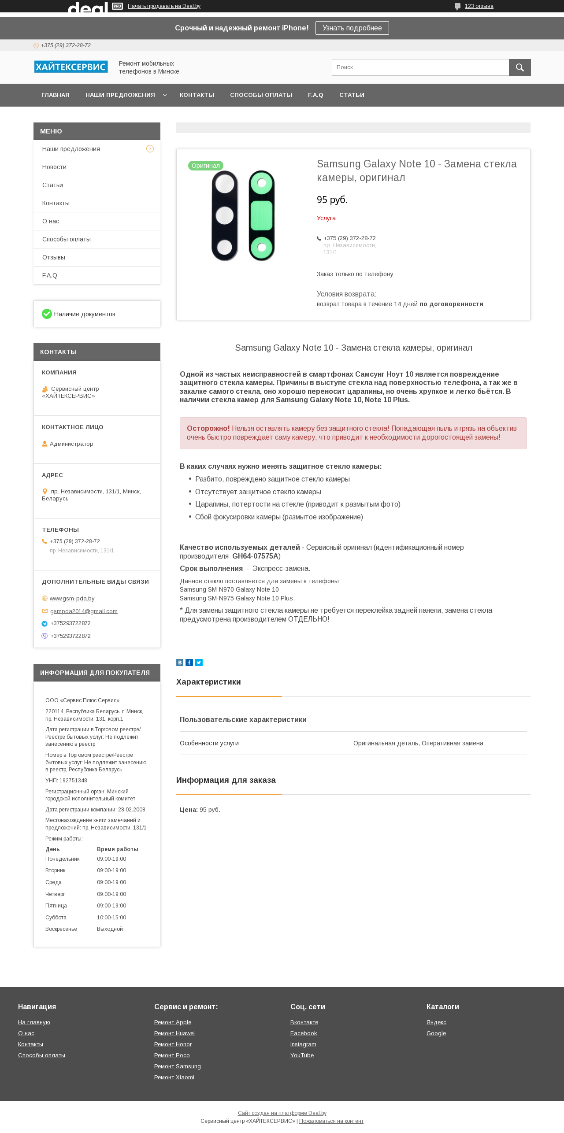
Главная (55, 95)
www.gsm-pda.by (72, 598)
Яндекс (436, 1022)
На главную (34, 1022)
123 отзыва (479, 6)
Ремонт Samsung (177, 1066)
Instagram (303, 1044)
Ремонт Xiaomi (174, 1077)
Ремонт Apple (172, 1022)
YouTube (302, 1055)
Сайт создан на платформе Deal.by (282, 1113)
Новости (54, 166)
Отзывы (53, 257)
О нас (50, 221)
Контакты (197, 95)
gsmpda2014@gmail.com (84, 610)
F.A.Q (315, 95)
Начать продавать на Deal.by (164, 6)
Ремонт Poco (172, 1055)
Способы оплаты (261, 95)
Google (436, 1033)
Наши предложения (120, 95)
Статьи (351, 95)
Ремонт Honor (173, 1044)
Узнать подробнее (352, 28)
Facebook (303, 1033)
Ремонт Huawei (174, 1033)
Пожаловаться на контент (331, 1121)
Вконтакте (304, 1022)
